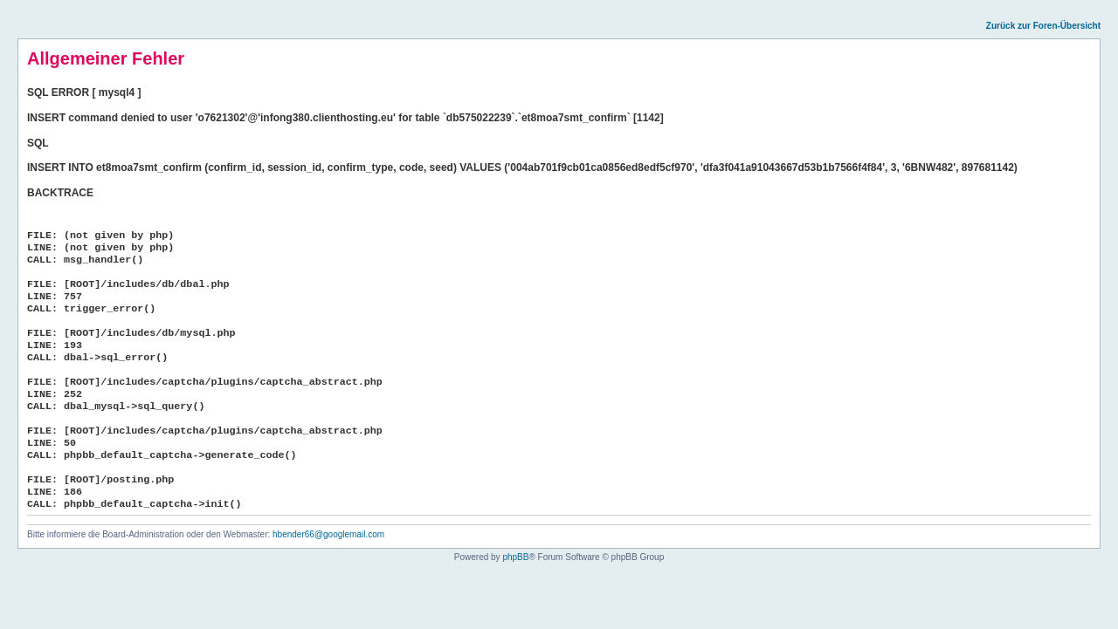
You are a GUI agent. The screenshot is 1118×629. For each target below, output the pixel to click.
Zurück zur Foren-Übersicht (1043, 26)
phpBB (515, 557)
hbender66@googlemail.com (328, 534)
